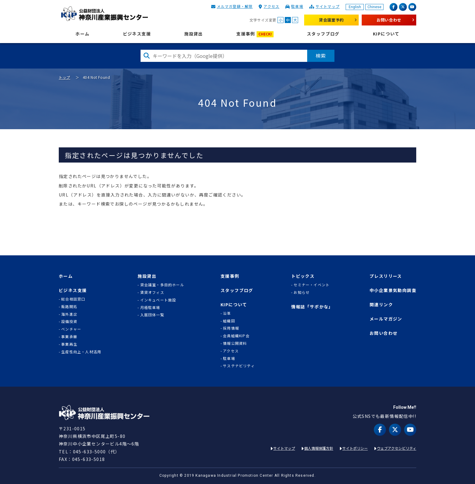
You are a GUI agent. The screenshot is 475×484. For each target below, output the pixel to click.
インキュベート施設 (158, 299)
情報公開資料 (235, 343)
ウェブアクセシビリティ (396, 448)
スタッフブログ (323, 34)
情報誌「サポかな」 (312, 306)
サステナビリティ (239, 365)
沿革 (227, 313)
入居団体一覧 (152, 314)
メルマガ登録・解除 (235, 6)
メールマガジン (386, 318)
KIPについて (386, 34)
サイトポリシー (355, 448)
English (355, 7)
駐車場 (297, 6)
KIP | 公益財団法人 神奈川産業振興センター (104, 13)
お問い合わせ (389, 20)
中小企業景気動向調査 (393, 290)
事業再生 (69, 344)
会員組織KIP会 (236, 335)
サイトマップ (328, 6)
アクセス (271, 6)
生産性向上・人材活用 (81, 351)
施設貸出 (193, 34)
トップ (64, 77)
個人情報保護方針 (318, 448)
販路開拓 (69, 306)
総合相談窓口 (73, 299)
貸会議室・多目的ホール (162, 284)
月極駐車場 (150, 307)
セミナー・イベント (312, 284)
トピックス (302, 276)
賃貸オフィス (152, 292)
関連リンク (381, 304)
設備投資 (69, 321)
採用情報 (231, 328)
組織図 (229, 320)
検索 (321, 55)
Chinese (374, 7)
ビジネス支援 (137, 34)
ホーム (82, 34)
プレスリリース (386, 276)
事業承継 (69, 336)
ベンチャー (71, 329)
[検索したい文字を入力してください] (224, 56)
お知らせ (302, 292)
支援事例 (255, 34)
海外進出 (69, 314)
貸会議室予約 (331, 20)
